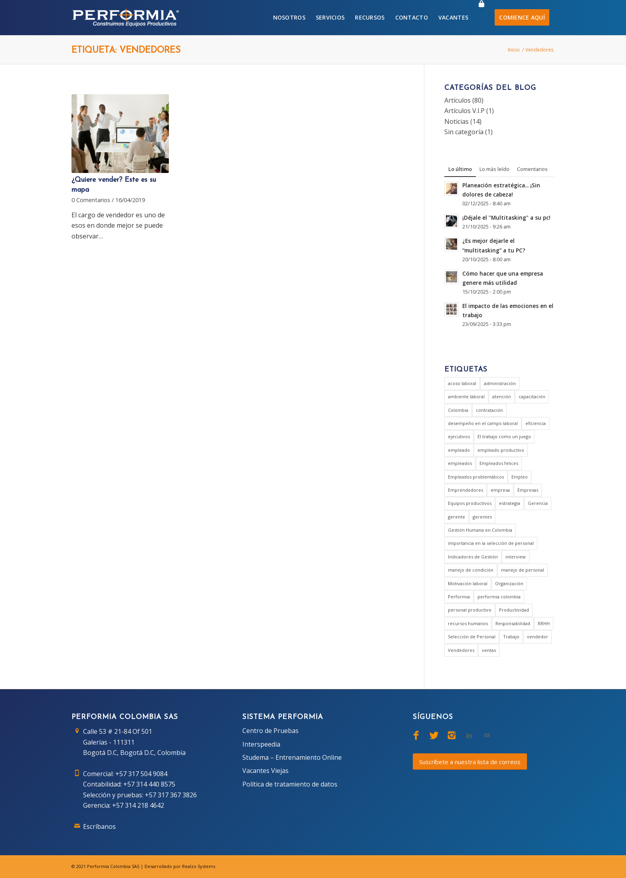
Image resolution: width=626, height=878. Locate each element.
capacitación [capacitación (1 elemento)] (532, 396)
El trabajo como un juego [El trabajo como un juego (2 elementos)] (504, 436)
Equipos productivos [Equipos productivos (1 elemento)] (469, 503)
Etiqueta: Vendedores (125, 50)
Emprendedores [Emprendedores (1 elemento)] (465, 490)
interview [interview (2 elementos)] (515, 557)
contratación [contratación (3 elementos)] (489, 410)
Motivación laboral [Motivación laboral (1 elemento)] (467, 583)
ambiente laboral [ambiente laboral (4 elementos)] (466, 396)
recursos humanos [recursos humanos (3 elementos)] (468, 623)
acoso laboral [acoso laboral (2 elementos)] (462, 383)
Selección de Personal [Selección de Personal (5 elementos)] (471, 637)
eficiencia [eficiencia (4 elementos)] (535, 423)
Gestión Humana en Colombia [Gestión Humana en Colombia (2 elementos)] (480, 530)
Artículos (457, 100)
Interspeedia (261, 744)
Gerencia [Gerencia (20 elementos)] (538, 503)
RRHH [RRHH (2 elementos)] (544, 623)
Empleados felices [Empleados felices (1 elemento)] (498, 463)
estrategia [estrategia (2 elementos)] (509, 503)
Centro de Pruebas (270, 730)
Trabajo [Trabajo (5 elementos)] (511, 637)
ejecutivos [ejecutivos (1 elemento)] (459, 436)
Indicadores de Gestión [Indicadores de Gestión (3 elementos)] (473, 557)
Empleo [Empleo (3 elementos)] (519, 477)
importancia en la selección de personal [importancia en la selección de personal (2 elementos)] (491, 543)
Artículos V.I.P (464, 110)
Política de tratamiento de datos (289, 784)
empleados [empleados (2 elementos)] (460, 463)
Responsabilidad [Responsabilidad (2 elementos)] (512, 623)
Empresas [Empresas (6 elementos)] (527, 490)
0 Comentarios (90, 200)
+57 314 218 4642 (138, 805)
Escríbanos (99, 826)
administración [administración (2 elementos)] (500, 383)
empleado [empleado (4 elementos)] (459, 450)
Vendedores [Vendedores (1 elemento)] (461, 650)
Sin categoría (463, 131)
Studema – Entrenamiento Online (292, 757)
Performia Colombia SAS (113, 866)
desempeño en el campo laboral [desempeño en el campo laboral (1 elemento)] (483, 423)
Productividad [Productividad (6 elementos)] (514, 610)
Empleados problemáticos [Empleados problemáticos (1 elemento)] (476, 477)
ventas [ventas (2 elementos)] (489, 650)
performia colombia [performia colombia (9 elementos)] (499, 597)
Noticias (456, 121)
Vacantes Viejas (265, 770)
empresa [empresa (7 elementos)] (500, 490)
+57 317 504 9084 (141, 773)
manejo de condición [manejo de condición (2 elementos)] (470, 570)
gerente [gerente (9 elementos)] (456, 517)
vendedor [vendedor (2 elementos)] (537, 637)
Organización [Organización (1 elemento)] (509, 583)
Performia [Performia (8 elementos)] (459, 597)
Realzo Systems (198, 866)
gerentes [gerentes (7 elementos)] (482, 517)
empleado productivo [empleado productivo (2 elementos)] (500, 450)
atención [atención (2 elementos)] (501, 396)
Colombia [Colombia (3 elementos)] (458, 410)
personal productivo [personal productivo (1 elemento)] (469, 610)
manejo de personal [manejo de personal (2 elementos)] (522, 570)
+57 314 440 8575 (149, 784)
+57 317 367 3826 (171, 795)
